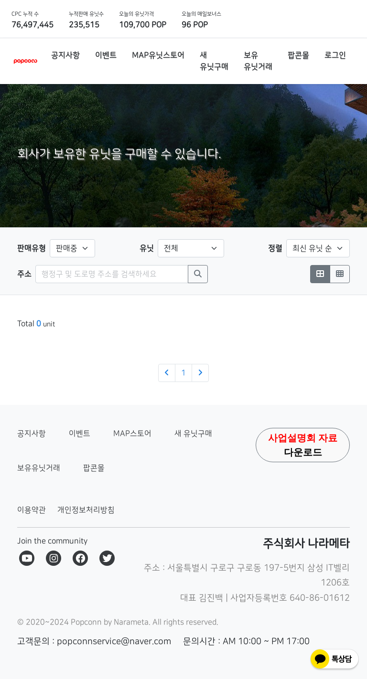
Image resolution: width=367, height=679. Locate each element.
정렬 (275, 248)
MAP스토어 (132, 433)
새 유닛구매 (193, 433)
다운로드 (302, 445)
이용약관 (31, 510)
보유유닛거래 (38, 468)
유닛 (147, 248)
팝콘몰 (94, 468)
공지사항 (31, 433)
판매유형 (31, 248)
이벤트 (79, 433)
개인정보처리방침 (86, 510)
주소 (24, 274)
